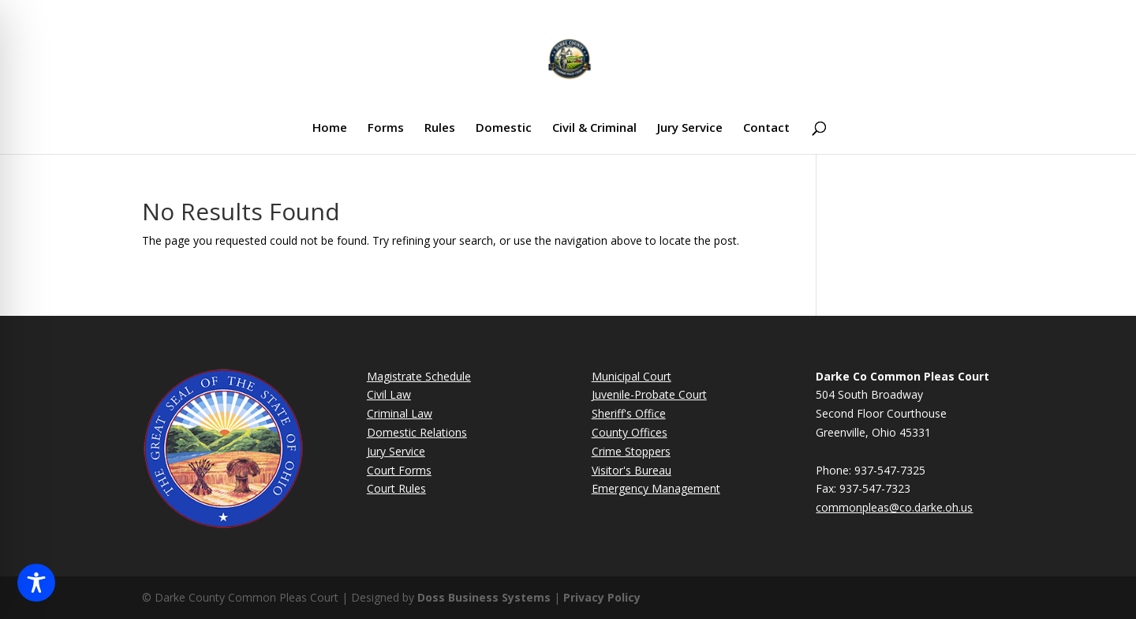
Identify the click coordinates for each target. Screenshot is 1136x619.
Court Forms (399, 470)
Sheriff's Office (629, 413)
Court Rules (396, 488)
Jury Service (690, 128)
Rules (439, 128)
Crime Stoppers (631, 451)
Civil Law (389, 394)
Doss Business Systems (484, 597)
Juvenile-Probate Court (649, 394)
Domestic (504, 128)
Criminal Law (399, 413)
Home (329, 128)
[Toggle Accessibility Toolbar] (36, 582)
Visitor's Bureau (631, 470)
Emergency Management (656, 488)
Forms (386, 128)
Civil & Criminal (594, 128)
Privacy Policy (602, 597)
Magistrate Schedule (419, 376)
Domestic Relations (417, 432)
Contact (766, 128)
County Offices (629, 432)
